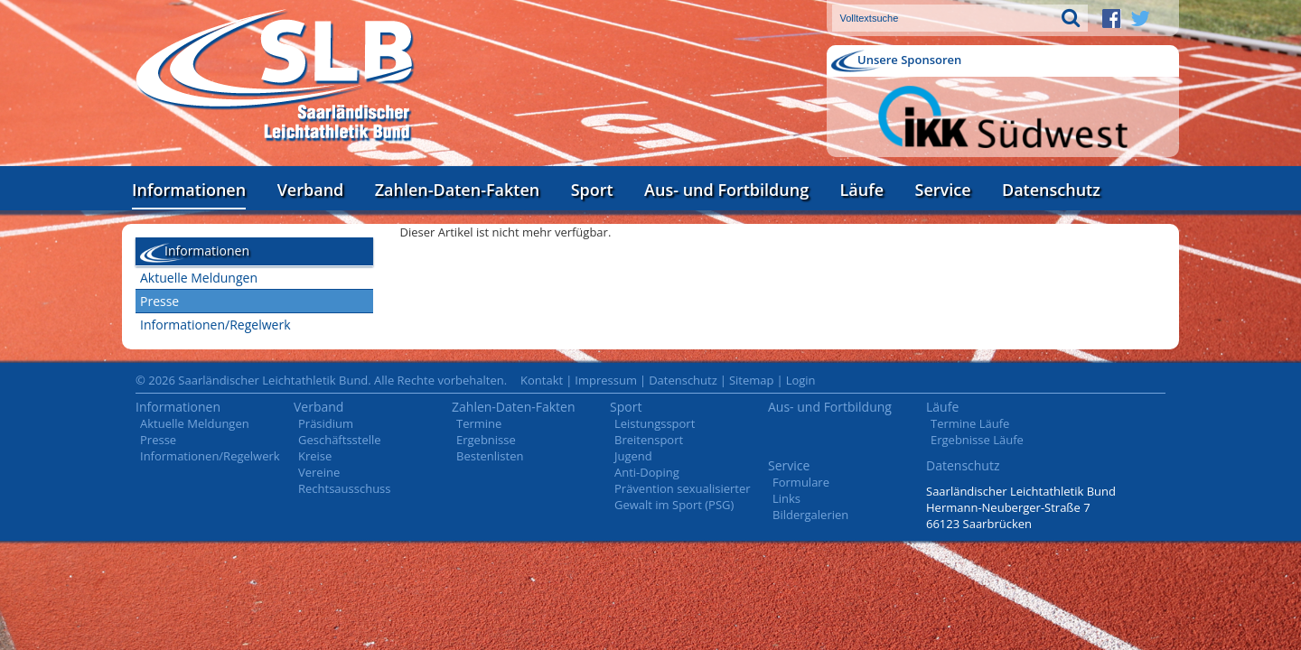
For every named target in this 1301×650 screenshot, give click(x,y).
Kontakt (541, 380)
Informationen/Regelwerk (215, 324)
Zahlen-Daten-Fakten (457, 189)
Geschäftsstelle (339, 440)
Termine (478, 423)
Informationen (189, 189)
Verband (310, 189)
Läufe (862, 189)
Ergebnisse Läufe (977, 440)
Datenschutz (1051, 189)
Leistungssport (654, 423)
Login (801, 380)
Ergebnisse (486, 440)
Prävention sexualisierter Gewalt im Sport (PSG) (682, 496)
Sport (592, 189)
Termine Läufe (970, 423)
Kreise (315, 456)
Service (943, 189)
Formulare (800, 482)
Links (786, 498)
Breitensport (648, 440)
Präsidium (325, 423)
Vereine (319, 472)
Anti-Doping (646, 472)
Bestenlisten (489, 456)
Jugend (633, 456)
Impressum (606, 380)
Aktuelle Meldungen (198, 277)
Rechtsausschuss (344, 488)
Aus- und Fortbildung (726, 189)
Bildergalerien (810, 514)
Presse (159, 301)
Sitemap (751, 380)
